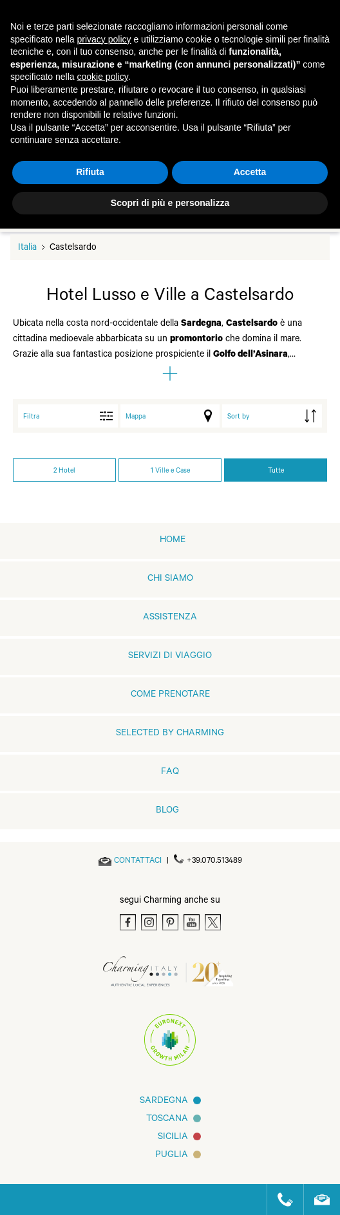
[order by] (272, 416)
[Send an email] (138, 861)
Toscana (167, 1120)
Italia (27, 248)
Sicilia (173, 1138)
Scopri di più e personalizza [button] (170, 203)
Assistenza (170, 618)
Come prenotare (170, 695)
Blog (167, 811)
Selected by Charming (170, 734)
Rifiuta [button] (90, 172)
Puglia (171, 1156)
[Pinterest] (170, 922)
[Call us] (280, 1199)
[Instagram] (149, 922)
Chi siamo (170, 579)
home (172, 541)
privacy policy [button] (104, 39)
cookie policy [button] (102, 76)
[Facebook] (128, 922)
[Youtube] (192, 922)
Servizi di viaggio (170, 657)
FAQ (170, 773)
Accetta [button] (250, 172)
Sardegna (164, 1102)
